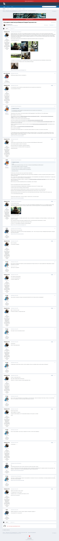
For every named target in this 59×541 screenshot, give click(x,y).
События (8, 8)
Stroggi (6, 261)
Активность (8, 6)
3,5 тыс (7, 113)
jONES (7, 106)
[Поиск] (46, 6)
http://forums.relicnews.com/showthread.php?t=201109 (35, 120)
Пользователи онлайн (18, 8)
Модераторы (12, 8)
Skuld (7, 228)
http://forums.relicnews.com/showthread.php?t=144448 (31, 116)
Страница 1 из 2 (12, 28)
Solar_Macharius (7, 73)
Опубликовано (14, 31)
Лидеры (24, 8)
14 (7, 302)
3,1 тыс (7, 80)
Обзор (4, 7)
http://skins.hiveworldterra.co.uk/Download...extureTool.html (38, 179)
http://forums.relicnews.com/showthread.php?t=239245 (25, 126)
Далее (7, 28)
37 (7, 92)
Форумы (4, 8)
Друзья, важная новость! (29, 1)
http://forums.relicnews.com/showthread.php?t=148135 (44, 121)
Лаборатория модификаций (14, 25)
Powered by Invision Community (29, 539)
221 (7, 235)
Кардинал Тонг (10, 24)
